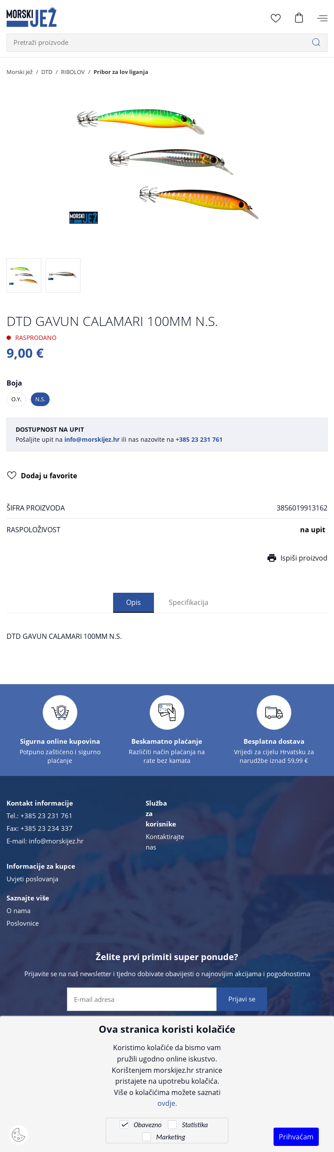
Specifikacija (188, 602)
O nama (18, 911)
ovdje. (167, 1103)
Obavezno (147, 1125)
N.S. (40, 399)
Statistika (194, 1125)
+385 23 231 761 (46, 816)
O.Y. (16, 399)
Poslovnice (23, 924)
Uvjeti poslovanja (32, 879)
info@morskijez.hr (56, 841)
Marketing (170, 1137)
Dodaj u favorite (42, 476)
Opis (133, 602)
